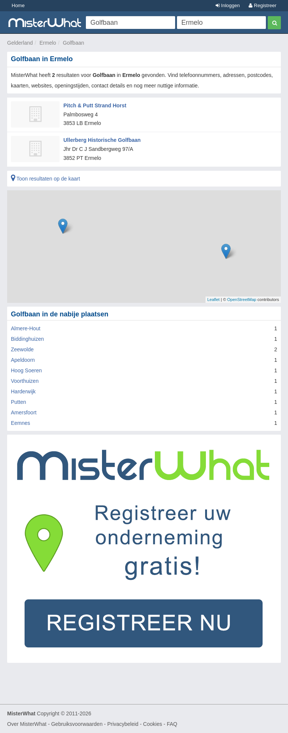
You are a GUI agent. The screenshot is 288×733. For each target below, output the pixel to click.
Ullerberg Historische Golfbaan (102, 140)
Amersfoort (23, 412)
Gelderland (20, 43)
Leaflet (213, 299)
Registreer (262, 5)
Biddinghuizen (27, 339)
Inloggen (228, 5)
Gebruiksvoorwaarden (76, 724)
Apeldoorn (23, 360)
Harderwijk (23, 391)
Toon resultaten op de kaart (45, 179)
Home (18, 5)
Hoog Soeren (26, 370)
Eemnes (20, 423)
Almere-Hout (25, 328)
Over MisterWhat (26, 724)
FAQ (172, 724)
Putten (18, 402)
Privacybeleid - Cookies (134, 724)
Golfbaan (73, 43)
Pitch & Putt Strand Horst (94, 105)
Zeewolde (22, 349)
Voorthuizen (25, 381)
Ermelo (47, 43)
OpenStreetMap (241, 299)
